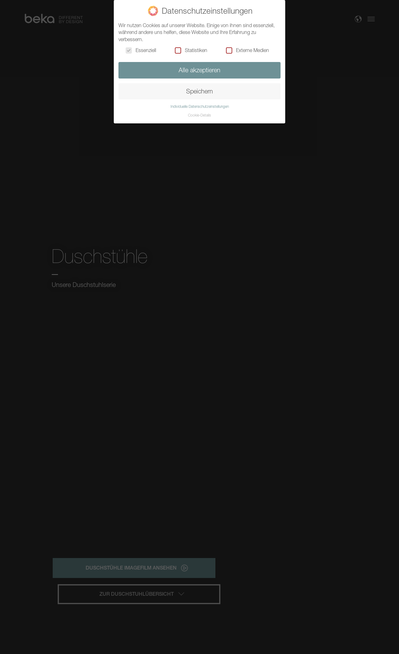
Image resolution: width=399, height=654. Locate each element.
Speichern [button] (199, 91)
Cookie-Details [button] (199, 115)
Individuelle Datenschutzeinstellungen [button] (200, 106)
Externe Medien (247, 50)
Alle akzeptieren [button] (199, 70)
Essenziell (141, 50)
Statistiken (191, 50)
